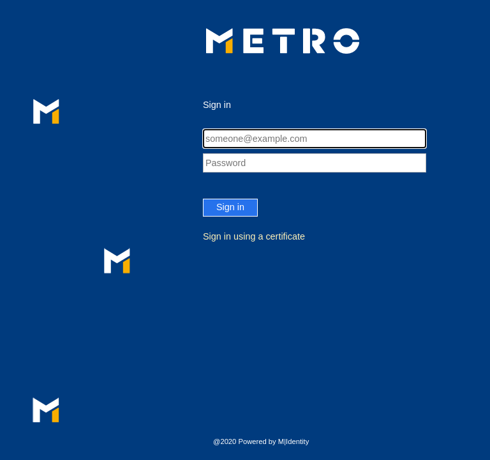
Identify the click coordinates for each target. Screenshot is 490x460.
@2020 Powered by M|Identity (261, 441)
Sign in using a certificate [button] (254, 236)
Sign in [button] (230, 207)
